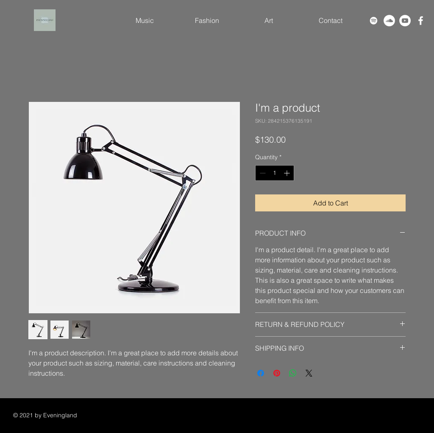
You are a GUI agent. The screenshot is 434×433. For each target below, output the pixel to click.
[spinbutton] (274, 173)
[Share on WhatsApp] (293, 373)
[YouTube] (405, 20)
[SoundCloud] (389, 20)
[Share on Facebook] (261, 373)
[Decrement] (261, 173)
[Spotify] (373, 20)
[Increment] (287, 173)
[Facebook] (420, 20)
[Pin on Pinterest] (277, 373)
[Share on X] (309, 373)
